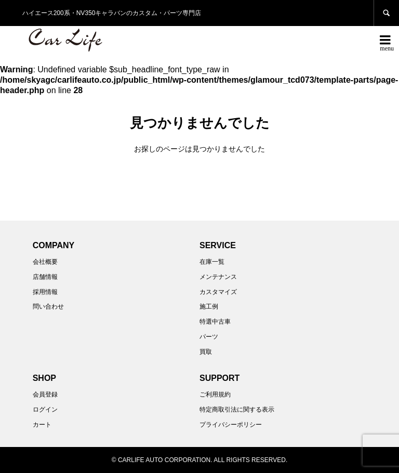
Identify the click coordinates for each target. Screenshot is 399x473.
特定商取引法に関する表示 (237, 409)
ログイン (45, 409)
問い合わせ (48, 306)
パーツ (209, 336)
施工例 (209, 306)
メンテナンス (218, 276)
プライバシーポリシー (231, 424)
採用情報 (45, 292)
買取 (206, 351)
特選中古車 (215, 321)
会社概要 (45, 261)
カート (42, 424)
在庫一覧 (212, 261)
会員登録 (45, 394)
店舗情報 (45, 276)
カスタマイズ (218, 292)
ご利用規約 (215, 394)
